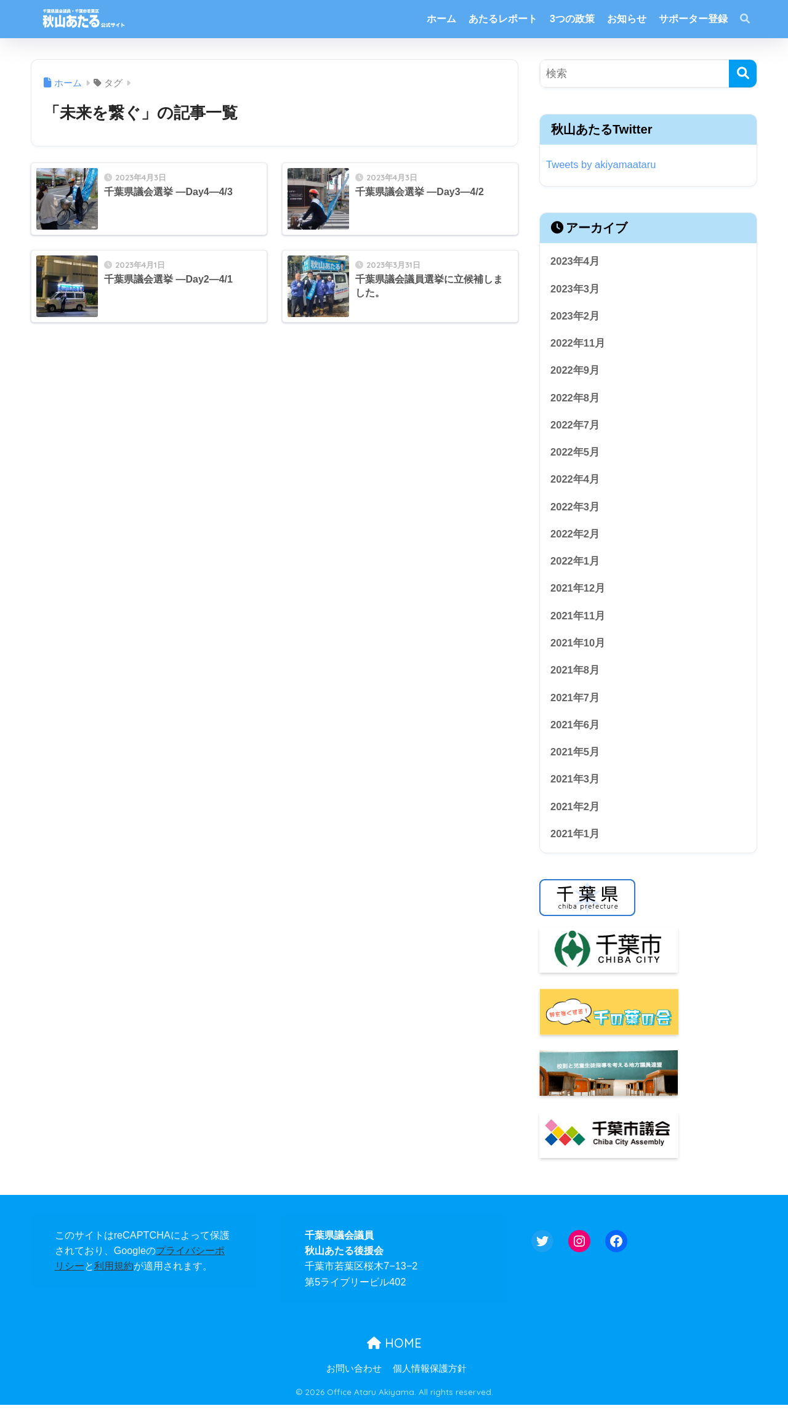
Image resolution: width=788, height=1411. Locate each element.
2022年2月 (575, 536)
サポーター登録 (693, 19)
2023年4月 (575, 261)
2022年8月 (575, 399)
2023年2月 (575, 317)
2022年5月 (575, 454)
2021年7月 (575, 702)
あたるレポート (502, 19)
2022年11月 (578, 344)
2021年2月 (575, 812)
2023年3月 (575, 289)
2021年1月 (575, 839)
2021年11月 (578, 619)
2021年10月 (578, 647)
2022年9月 (575, 371)
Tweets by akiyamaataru (601, 165)
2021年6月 (575, 729)
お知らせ (626, 19)
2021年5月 (575, 757)
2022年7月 (575, 426)
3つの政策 (572, 19)
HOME (394, 1348)
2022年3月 (575, 509)
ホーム (441, 19)
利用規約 (114, 1271)
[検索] (743, 73)
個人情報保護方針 (430, 1375)
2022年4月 (575, 482)
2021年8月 (575, 674)
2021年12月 (578, 592)
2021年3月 (575, 784)
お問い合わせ (354, 1375)
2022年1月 (575, 564)
